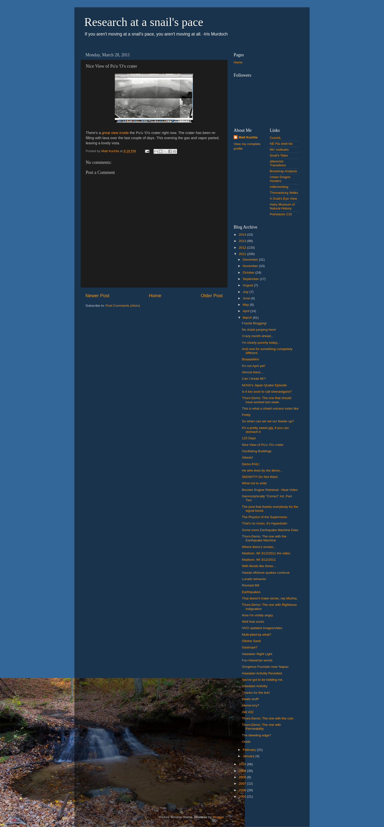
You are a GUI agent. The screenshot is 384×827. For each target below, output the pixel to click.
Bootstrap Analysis (283, 171)
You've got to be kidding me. (262, 679)
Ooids (246, 741)
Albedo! (247, 457)
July (246, 292)
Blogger (218, 817)
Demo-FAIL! (251, 464)
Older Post (212, 295)
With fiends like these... (259, 566)
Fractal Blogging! (254, 323)
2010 (243, 764)
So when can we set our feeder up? (268, 421)
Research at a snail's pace (143, 21)
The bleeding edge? (256, 735)
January (249, 756)
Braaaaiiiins (250, 359)
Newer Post (97, 295)
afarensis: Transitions (278, 163)
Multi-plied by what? (256, 634)
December (251, 259)
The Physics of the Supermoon (264, 517)
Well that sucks (253, 621)
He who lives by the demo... (262, 470)
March (248, 317)
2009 (243, 771)
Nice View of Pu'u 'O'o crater (263, 445)
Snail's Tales (279, 155)
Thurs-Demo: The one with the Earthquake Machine (264, 538)
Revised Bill (250, 585)
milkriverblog (279, 187)
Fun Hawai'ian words (257, 660)
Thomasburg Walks (284, 193)
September (251, 279)
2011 (243, 254)
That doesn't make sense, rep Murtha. (270, 598)
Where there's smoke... (259, 547)
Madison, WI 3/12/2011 (259, 559)
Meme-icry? (250, 705)
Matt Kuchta (248, 137)
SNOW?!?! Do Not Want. (260, 477)
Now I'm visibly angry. (258, 615)
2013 (243, 241)
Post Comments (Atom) (123, 305)
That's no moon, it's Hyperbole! (264, 523)
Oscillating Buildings (257, 451)
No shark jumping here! (259, 329)
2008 (243, 777)
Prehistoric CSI (281, 214)
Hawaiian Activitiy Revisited (262, 673)
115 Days (249, 438)
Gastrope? (249, 647)
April (246, 311)
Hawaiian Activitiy (254, 686)
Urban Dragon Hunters (280, 179)
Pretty (246, 415)
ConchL (275, 138)
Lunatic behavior (254, 579)
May (246, 304)
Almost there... (252, 372)
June (247, 298)
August (248, 285)
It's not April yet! (253, 366)
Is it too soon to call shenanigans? (267, 391)
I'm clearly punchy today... (261, 342)
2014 (243, 234)
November (251, 266)
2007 (243, 783)
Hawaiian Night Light (257, 654)
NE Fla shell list (281, 144)
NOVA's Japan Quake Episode (264, 385)
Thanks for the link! (256, 692)
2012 (243, 247)
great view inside (115, 133)
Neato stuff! (250, 699)
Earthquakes (251, 592)
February (250, 750)
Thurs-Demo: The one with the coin (268, 718)
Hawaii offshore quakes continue (266, 572)
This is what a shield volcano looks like (270, 408)
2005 (243, 796)
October (249, 272)
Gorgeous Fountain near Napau (265, 667)
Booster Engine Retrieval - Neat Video (270, 490)
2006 (243, 790)
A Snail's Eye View (283, 198)
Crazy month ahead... (258, 336)
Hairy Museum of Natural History (282, 206)
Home (155, 295)
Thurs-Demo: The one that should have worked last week (266, 400)
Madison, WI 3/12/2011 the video (266, 553)
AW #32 (248, 712)
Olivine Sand (251, 641)
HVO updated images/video (262, 628)
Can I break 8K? (254, 378)
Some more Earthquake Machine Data (270, 530)
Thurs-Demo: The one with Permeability (261, 726)
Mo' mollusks (279, 149)
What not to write (254, 483)
